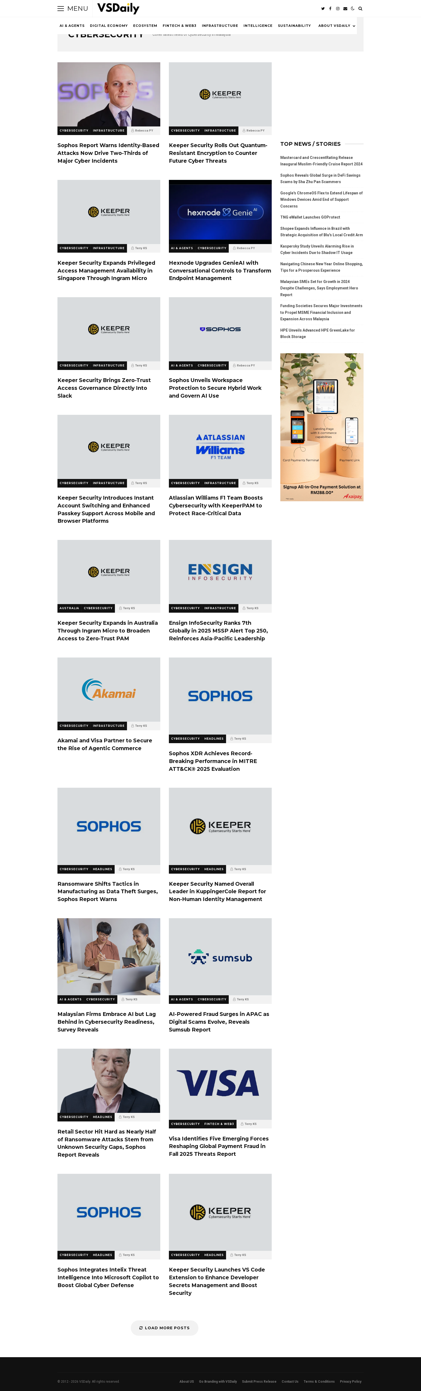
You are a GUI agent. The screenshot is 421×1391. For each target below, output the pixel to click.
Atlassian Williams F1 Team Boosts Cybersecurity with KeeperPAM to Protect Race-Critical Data (220, 447)
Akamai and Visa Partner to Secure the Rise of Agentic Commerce (108, 690)
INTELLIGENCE (258, 26)
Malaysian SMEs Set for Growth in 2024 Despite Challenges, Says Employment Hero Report (319, 288)
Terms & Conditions (319, 1381)
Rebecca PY (144, 130)
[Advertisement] (322, 95)
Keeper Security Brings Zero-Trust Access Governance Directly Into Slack (108, 329)
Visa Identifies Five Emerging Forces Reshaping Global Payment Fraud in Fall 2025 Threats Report (220, 1084)
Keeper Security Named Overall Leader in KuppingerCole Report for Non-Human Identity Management (220, 826)
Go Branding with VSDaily (218, 1381)
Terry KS (141, 248)
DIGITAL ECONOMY (109, 26)
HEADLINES (214, 738)
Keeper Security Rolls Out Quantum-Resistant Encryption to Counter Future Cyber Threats (220, 94)
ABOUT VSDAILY (334, 26)
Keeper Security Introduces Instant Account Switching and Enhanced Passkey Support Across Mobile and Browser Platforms (108, 447)
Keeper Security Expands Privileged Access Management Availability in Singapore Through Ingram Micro (108, 212)
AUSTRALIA (69, 608)
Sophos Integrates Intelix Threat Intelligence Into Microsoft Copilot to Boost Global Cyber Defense (108, 1212)
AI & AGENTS (72, 26)
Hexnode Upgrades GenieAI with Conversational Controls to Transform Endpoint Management (220, 212)
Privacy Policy (350, 1381)
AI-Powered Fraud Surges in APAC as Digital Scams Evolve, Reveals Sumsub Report (220, 956)
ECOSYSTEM (145, 26)
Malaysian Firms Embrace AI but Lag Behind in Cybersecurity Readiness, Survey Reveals (108, 956)
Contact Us (290, 1381)
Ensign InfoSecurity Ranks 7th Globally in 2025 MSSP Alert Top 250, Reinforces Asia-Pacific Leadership (220, 572)
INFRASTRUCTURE (220, 26)
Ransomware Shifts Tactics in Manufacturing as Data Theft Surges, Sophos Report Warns (108, 826)
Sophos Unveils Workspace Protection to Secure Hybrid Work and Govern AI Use (220, 329)
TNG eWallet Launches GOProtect (310, 217)
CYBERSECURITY (74, 130)
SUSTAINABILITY (294, 26)
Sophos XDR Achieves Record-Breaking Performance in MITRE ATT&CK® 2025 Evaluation (220, 696)
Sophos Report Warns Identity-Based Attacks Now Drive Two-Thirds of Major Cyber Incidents (108, 94)
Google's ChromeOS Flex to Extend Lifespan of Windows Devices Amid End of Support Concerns (321, 199)
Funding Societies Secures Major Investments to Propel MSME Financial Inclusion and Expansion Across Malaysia (321, 312)
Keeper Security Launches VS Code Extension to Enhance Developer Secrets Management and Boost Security (220, 1212)
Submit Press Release (259, 1381)
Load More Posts (164, 1327)
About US (186, 1381)
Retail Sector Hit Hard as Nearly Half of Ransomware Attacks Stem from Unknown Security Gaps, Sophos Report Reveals (108, 1081)
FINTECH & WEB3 (180, 26)
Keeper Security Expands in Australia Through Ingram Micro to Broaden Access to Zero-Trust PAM (108, 572)
